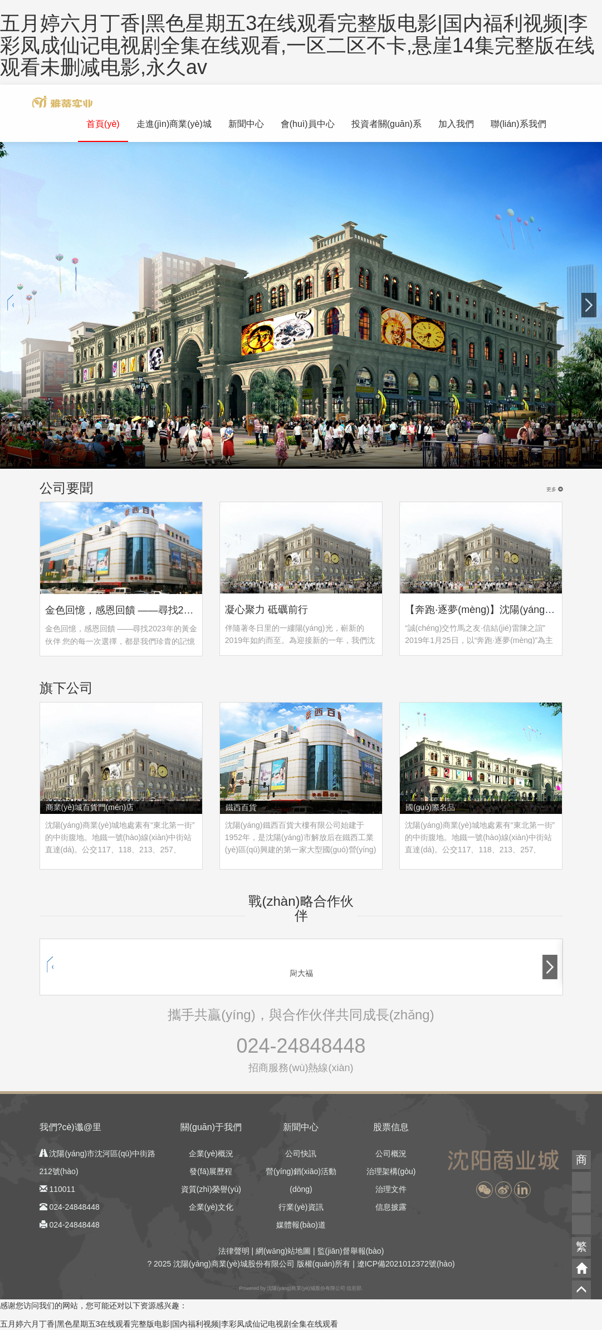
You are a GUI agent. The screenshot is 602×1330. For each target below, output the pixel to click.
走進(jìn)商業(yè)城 (174, 124)
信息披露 (391, 1207)
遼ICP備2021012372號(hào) (406, 1263)
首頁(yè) (103, 124)
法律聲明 (233, 1250)
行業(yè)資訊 (300, 1207)
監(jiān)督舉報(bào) (350, 1250)
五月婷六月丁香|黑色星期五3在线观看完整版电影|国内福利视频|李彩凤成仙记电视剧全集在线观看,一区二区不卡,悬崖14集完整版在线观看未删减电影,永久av (297, 45)
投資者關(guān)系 (386, 124)
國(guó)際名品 (430, 807)
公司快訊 (300, 1153)
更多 (554, 489)
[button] (484, 1189)
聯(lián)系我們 (518, 124)
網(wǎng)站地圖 (283, 1250)
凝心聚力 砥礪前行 (266, 609)
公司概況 (391, 1153)
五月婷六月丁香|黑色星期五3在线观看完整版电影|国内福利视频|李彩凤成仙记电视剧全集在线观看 (169, 1323)
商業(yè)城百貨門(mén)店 (90, 807)
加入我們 (456, 124)
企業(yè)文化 (211, 1207)
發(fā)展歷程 (210, 1171)
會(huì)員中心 (308, 124)
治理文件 (391, 1189)
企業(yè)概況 (211, 1153)
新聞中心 (246, 124)
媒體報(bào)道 (301, 1224)
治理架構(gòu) (391, 1171)
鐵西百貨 (241, 807)
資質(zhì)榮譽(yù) (211, 1189)
